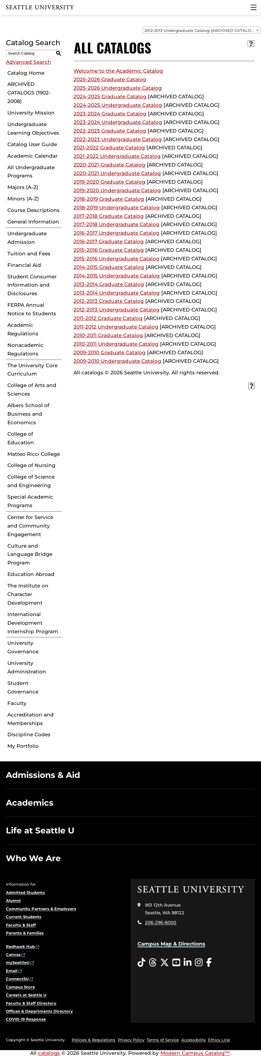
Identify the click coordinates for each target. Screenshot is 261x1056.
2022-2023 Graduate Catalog (110, 131)
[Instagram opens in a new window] (199, 962)
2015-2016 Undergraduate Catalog (116, 259)
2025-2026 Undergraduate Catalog (118, 88)
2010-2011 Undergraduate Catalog (116, 344)
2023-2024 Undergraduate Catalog (118, 122)
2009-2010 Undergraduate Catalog (117, 361)
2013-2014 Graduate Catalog (109, 284)
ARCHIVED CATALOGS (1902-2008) (29, 92)
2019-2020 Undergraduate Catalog (117, 190)
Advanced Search (28, 62)
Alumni (13, 900)
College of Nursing (31, 465)
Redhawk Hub (20, 946)
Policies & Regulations (93, 1039)
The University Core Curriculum (32, 370)
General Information (33, 222)
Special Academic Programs (30, 501)
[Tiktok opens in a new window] (141, 962)
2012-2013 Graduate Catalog (109, 301)
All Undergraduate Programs (31, 171)
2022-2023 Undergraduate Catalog (118, 139)
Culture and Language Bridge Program (29, 554)
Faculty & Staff (21, 925)
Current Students (23, 916)
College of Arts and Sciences (31, 389)
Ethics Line (219, 1039)
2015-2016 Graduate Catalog (109, 250)
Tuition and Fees (28, 254)
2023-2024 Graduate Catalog (110, 114)
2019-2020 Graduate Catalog (109, 182)
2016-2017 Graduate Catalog (109, 241)
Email (11, 970)
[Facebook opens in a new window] (209, 962)
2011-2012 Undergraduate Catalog (116, 327)
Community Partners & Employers (41, 908)
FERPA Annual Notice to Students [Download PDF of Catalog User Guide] (31, 309)
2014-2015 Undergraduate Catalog (117, 276)
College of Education (20, 438)
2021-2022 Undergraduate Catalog (117, 156)
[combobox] (202, 30)
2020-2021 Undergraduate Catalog (117, 173)
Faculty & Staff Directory (31, 1003)
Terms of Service (163, 1039)
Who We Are (33, 858)
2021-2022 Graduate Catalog (109, 148)
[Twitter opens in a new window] (164, 962)
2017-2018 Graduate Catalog (109, 216)
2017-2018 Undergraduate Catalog (116, 224)
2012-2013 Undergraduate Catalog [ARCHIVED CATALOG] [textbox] (199, 30)
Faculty (17, 703)
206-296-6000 (160, 922)
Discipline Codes (28, 734)
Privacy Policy (131, 1039)
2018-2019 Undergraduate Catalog (117, 207)
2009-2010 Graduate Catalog (110, 352)
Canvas (13, 954)
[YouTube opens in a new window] (176, 962)
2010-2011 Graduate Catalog (108, 335)
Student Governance (22, 687)
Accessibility (193, 1039)
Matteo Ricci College (33, 454)
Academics (29, 803)
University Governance (22, 647)
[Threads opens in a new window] (152, 962)
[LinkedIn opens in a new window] (187, 962)
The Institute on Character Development (27, 594)
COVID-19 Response (26, 1019)
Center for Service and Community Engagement (30, 525)
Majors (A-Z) (22, 187)
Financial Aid (24, 265)
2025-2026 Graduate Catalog (110, 79)
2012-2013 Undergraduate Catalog (116, 310)
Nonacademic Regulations (25, 349)
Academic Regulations (22, 329)
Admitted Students (25, 892)
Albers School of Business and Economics (28, 413)
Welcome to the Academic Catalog (118, 71)
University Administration (26, 667)
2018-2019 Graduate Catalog (109, 199)
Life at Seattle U (40, 830)
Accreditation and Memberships (30, 719)
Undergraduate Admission (27, 238)
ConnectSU (17, 978)
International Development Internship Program (32, 622)
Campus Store (20, 987)
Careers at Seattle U (26, 995)
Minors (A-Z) (23, 199)
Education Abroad (30, 574)
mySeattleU (18, 962)
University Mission (31, 113)
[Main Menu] (253, 7)
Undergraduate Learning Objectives (33, 128)
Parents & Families (25, 933)
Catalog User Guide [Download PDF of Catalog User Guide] (32, 144)
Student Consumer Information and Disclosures (32, 285)
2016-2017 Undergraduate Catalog (116, 233)
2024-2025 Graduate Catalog (110, 96)
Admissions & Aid (43, 775)
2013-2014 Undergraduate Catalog (117, 293)
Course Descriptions (33, 210)
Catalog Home (25, 73)
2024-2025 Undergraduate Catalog (118, 105)
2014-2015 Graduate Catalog (109, 267)
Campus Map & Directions (171, 944)
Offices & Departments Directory (39, 1011)
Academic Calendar (32, 156)
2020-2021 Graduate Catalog (109, 165)
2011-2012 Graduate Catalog (108, 318)
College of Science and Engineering (31, 481)
